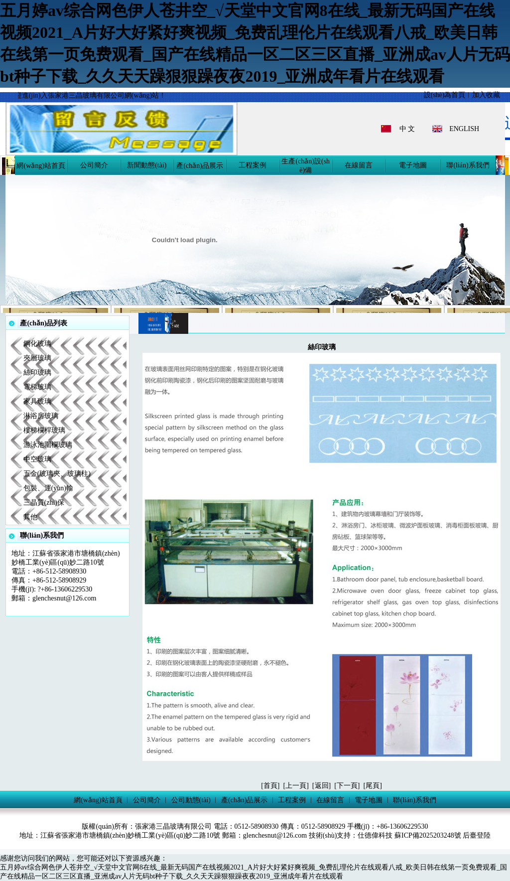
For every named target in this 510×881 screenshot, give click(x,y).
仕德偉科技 (375, 835)
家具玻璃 (37, 401)
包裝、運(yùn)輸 (48, 488)
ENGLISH (464, 129)
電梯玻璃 (37, 387)
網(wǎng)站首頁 (40, 165)
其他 (30, 517)
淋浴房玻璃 (40, 416)
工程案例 (252, 165)
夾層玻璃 (37, 358)
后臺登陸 (477, 835)
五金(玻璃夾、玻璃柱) (57, 473)
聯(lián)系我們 (467, 165)
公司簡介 (94, 165)
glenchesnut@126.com (64, 598)
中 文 (407, 129)
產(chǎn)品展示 (199, 165)
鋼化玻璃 (37, 343)
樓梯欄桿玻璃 (44, 430)
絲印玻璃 (37, 372)
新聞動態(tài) (146, 165)
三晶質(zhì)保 (43, 502)
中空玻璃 (37, 459)
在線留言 (359, 165)
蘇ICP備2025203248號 (428, 835)
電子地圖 (413, 165)
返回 (322, 785)
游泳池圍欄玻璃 (47, 444)
